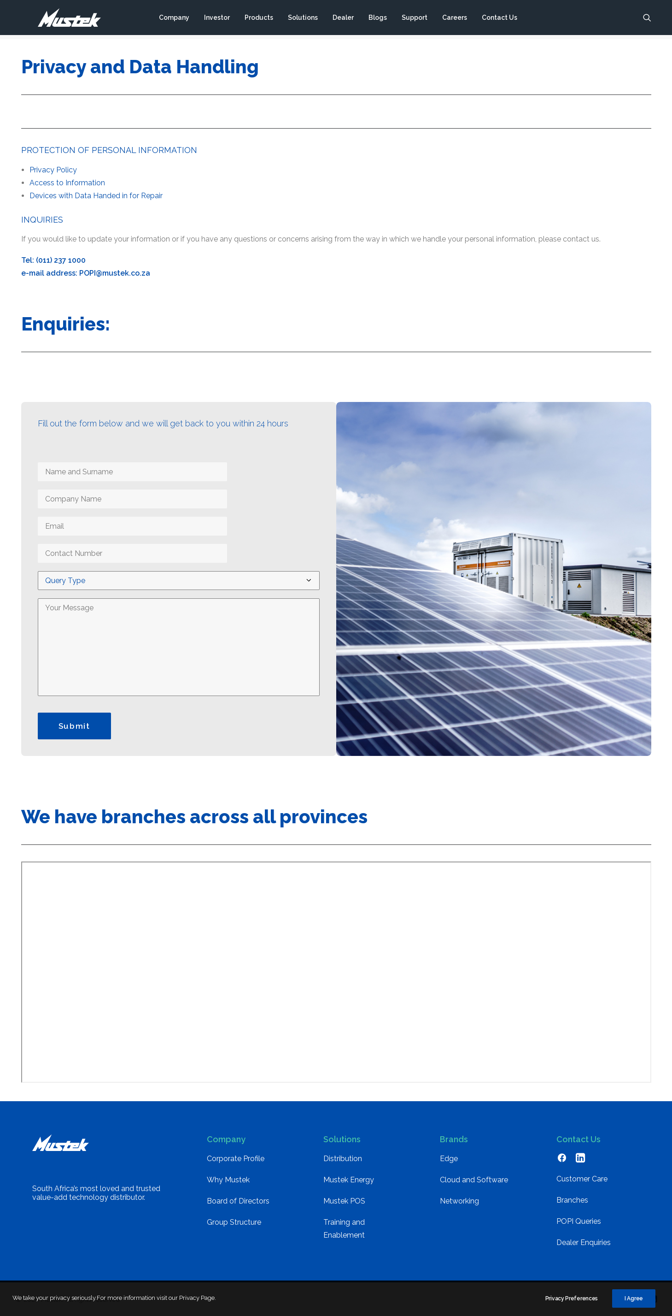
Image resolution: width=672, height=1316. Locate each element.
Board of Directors (238, 1201)
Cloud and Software (474, 1179)
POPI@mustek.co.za (114, 273)
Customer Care (582, 1178)
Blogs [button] (377, 20)
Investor (216, 20)
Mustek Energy (348, 1179)
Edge (449, 1158)
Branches (572, 1200)
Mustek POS (344, 1201)
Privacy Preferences (571, 1298)
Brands (454, 1139)
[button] (647, 20)
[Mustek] (60, 19)
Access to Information (67, 182)
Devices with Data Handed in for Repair (96, 195)
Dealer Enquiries (583, 1242)
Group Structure (234, 1222)
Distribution (342, 1158)
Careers (454, 20)
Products (258, 20)
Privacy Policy (53, 169)
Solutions (302, 20)
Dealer (342, 20)
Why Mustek (228, 1179)
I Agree (634, 1298)
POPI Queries (578, 1221)
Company (173, 20)
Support (414, 20)
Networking (459, 1201)
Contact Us (499, 20)
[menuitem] (173, 20)
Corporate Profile (235, 1158)
